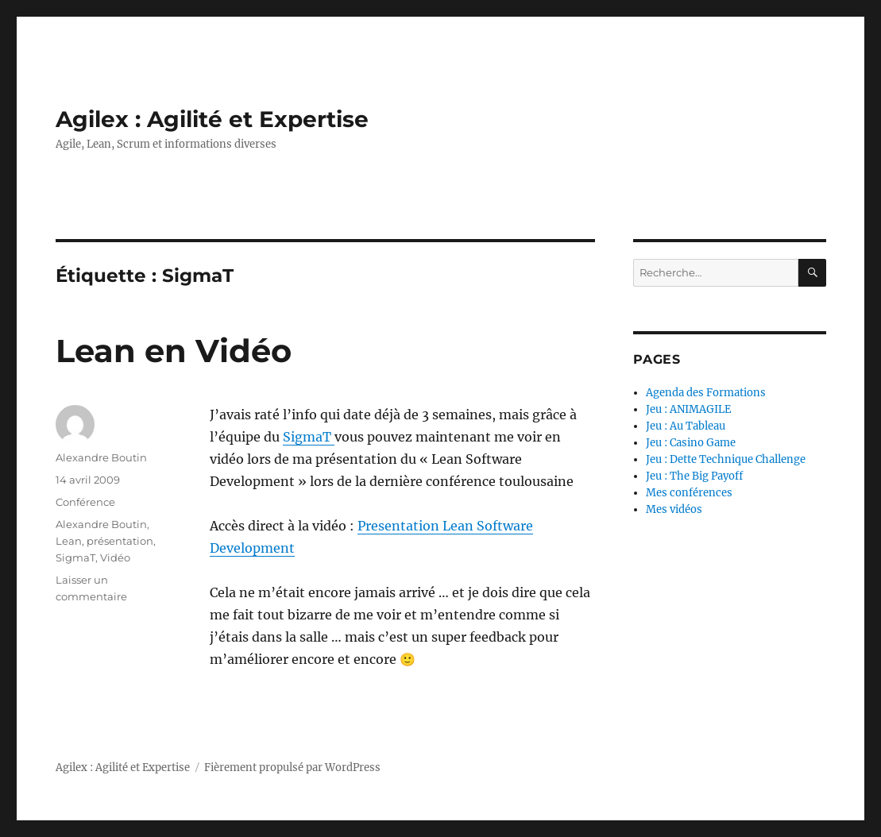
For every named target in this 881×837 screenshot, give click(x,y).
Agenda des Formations (706, 392)
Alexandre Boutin (101, 457)
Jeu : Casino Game (691, 442)
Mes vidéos (674, 509)
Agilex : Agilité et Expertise (212, 119)
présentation (120, 540)
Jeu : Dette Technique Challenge (726, 459)
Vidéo (115, 557)
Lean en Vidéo (174, 350)
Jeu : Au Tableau (685, 426)
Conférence (85, 502)
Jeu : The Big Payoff (694, 476)
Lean (69, 540)
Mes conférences (689, 492)
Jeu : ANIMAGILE (688, 409)
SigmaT (308, 437)
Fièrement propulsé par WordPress (292, 767)
